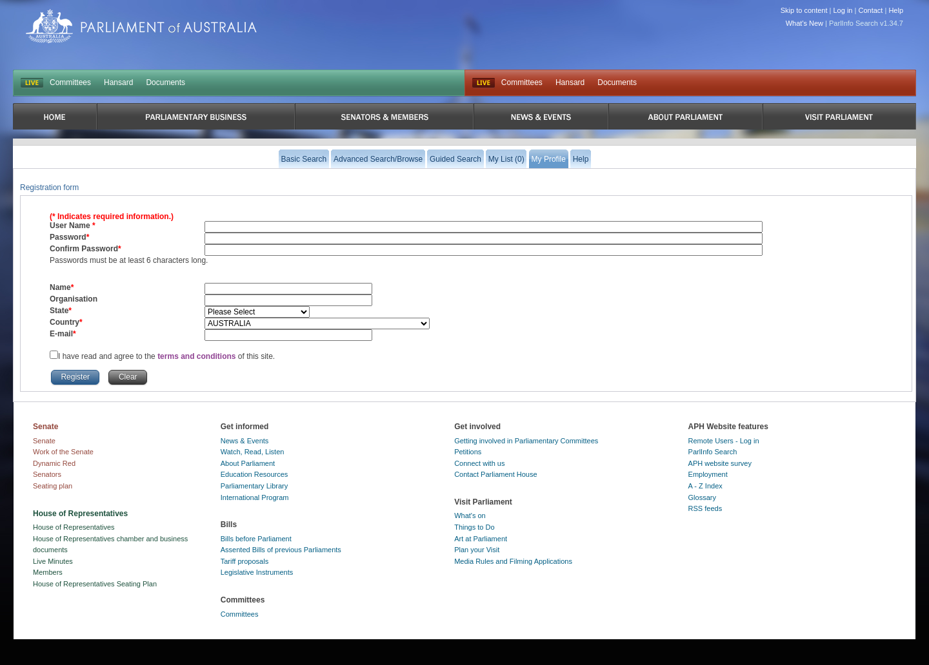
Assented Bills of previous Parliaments (281, 550)
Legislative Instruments (257, 572)
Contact (870, 10)
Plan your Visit (476, 550)
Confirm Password (84, 248)
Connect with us (479, 463)
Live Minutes (53, 561)
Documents (165, 82)
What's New (804, 23)
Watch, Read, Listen (253, 452)
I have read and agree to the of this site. (166, 356)
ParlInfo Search (712, 452)
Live (483, 83)
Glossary (702, 497)
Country (64, 322)
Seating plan (52, 486)
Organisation (73, 299)
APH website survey (720, 463)
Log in (843, 10)
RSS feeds (705, 508)
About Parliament (248, 463)
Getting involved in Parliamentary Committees (526, 441)
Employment (708, 474)
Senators (47, 474)
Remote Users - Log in (723, 441)
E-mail (61, 333)
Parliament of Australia (141, 26)
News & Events (245, 441)
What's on (470, 515)
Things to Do (474, 527)
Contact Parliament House (495, 474)
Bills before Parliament (256, 539)
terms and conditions (197, 356)
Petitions (467, 452)
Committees (70, 82)
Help (895, 10)
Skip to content (804, 10)
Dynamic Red (54, 463)
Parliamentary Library (254, 486)
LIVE (32, 83)
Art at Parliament (480, 539)
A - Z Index (705, 486)
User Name (71, 225)
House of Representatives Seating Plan (95, 584)
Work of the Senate (63, 452)
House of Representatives (74, 527)
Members (48, 572)
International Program (255, 497)
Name (60, 287)
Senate (44, 441)
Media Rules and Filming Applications (513, 561)
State (59, 310)
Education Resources (254, 474)
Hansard (118, 82)
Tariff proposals (244, 561)
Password (68, 237)
